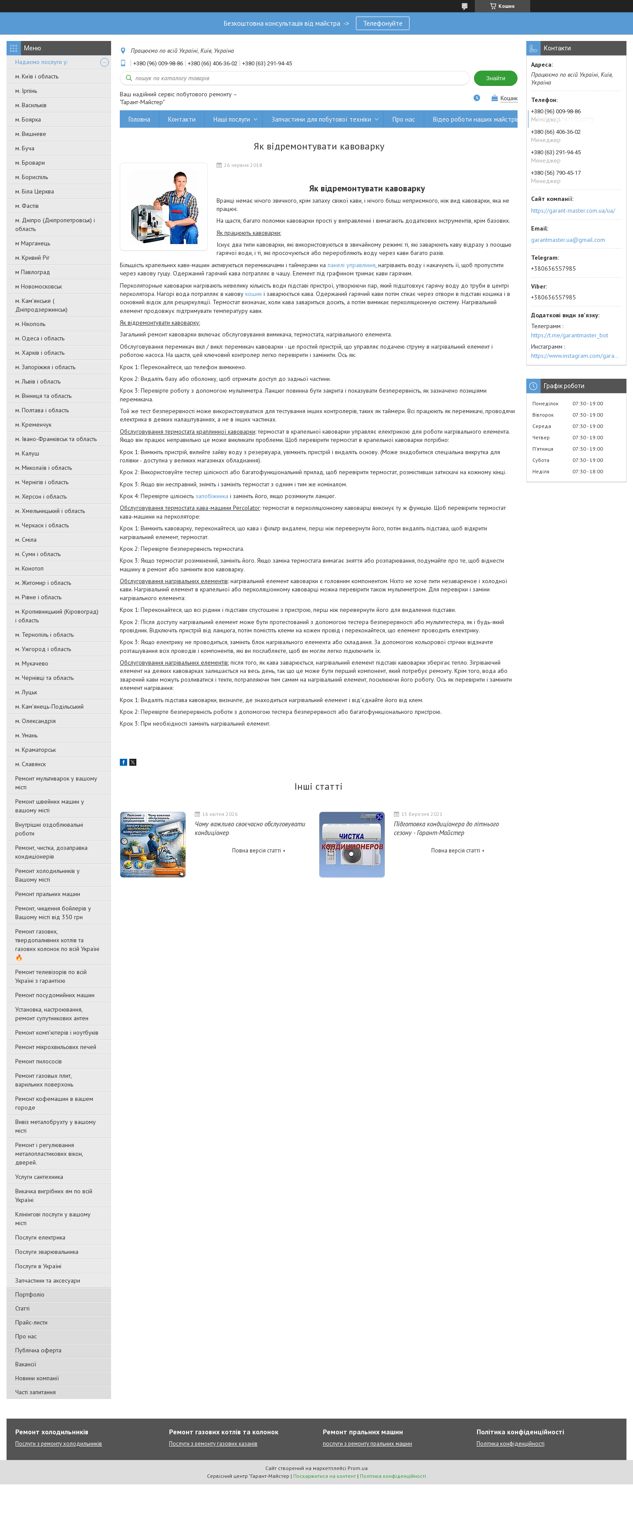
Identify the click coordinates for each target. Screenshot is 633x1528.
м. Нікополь (30, 324)
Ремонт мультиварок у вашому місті (56, 782)
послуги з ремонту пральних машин (367, 1443)
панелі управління (352, 265)
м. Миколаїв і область (43, 468)
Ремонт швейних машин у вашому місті (49, 806)
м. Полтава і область (42, 410)
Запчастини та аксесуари (47, 1280)
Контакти (182, 119)
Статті (22, 1308)
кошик (253, 294)
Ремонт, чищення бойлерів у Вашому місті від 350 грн (53, 912)
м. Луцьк (26, 692)
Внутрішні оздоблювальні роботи (49, 829)
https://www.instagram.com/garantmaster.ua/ (576, 356)
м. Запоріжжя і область (45, 367)
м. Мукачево (31, 663)
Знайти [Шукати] (495, 78)
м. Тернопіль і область (44, 634)
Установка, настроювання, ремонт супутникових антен (51, 1013)
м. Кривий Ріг (32, 257)
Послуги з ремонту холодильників (58, 1443)
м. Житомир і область (43, 583)
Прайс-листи (31, 1322)
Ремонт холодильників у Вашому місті (47, 875)
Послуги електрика (40, 1237)
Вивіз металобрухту (565, 119)
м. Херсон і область (41, 496)
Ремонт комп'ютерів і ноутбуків (56, 1032)
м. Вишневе (30, 134)
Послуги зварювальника (46, 1252)
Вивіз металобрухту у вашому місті (55, 1126)
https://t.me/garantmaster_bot (569, 335)
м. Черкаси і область (42, 525)
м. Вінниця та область (43, 396)
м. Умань (26, 735)
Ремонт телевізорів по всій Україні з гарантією (51, 976)
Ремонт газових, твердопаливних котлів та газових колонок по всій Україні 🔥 (57, 944)
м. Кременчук (33, 424)
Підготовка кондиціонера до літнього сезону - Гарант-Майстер (446, 828)
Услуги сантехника (39, 1177)
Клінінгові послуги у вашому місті (53, 1218)
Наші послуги (231, 119)
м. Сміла (26, 539)
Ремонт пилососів (38, 1061)
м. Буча (24, 148)
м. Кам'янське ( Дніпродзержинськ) (41, 305)
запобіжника (212, 496)
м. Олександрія (35, 721)
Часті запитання (35, 1392)
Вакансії (25, 1364)
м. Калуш (27, 453)
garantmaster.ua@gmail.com (568, 240)
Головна (139, 119)
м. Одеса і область (39, 338)
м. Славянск (30, 764)
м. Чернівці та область (44, 678)
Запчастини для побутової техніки (321, 119)
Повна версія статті (256, 850)
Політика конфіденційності (511, 1443)
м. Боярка (28, 119)
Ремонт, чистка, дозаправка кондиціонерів (51, 852)
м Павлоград (32, 272)
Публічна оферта (38, 1350)
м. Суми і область (38, 554)
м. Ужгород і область (43, 649)
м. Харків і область (39, 353)
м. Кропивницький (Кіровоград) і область (56, 616)
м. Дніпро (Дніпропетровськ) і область (55, 224)
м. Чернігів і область (41, 482)
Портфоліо (29, 1294)
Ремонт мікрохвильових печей (55, 1047)
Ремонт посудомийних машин (55, 995)
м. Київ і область (36, 76)
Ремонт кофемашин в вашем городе (54, 1103)
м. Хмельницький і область (50, 511)
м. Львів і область (38, 381)
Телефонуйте (383, 23)
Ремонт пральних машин (47, 894)
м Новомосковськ (38, 286)
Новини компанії (37, 1378)
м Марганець (32, 243)
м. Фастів (27, 206)
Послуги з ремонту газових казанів (213, 1443)
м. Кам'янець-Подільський (49, 706)
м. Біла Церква (34, 191)
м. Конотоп (29, 568)
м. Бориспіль (31, 177)
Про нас (26, 1336)
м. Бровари (30, 162)
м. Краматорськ (35, 750)
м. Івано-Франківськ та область (56, 439)
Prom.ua (358, 1468)
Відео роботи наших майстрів (476, 119)
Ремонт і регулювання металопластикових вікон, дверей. (49, 1153)
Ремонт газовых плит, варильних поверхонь (44, 1080)
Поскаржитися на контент (324, 1476)
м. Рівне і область (38, 597)
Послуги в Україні (38, 1266)
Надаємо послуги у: (41, 62)
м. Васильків (31, 105)
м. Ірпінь (26, 91)
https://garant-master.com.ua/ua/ (573, 210)
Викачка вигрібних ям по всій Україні (53, 1195)
